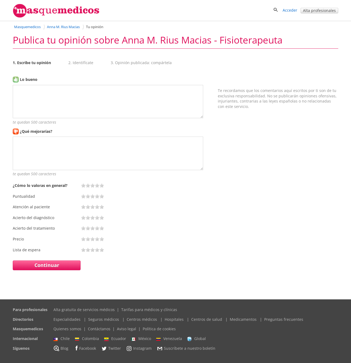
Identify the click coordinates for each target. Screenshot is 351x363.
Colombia (87, 338)
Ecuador (115, 338)
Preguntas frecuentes (283, 319)
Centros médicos (142, 319)
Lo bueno (28, 79)
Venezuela (169, 338)
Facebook (85, 348)
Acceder (290, 10)
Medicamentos (243, 319)
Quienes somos (67, 328)
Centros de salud (206, 319)
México (141, 338)
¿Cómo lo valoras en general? (40, 185)
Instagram (139, 348)
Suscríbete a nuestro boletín (186, 348)
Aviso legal (126, 328)
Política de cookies (159, 328)
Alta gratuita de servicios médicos (84, 309)
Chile (61, 338)
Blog (60, 348)
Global (196, 338)
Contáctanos (99, 328)
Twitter (111, 348)
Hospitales (174, 319)
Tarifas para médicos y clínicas (149, 309)
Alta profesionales (319, 10)
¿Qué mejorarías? (36, 131)
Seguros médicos (103, 319)
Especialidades (67, 319)
